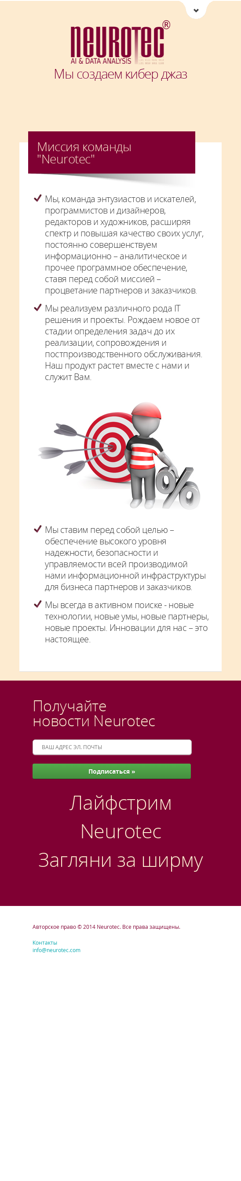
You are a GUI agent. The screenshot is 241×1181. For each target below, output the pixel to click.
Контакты (45, 942)
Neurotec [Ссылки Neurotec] (196, 10)
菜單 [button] (40, 11)
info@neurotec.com (56, 950)
